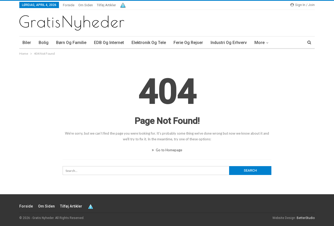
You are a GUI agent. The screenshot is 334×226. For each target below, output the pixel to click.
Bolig (44, 42)
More (259, 42)
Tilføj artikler (106, 5)
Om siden (85, 5)
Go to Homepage (167, 150)
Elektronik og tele (149, 42)
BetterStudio (306, 218)
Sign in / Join (302, 5)
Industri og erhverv (229, 42)
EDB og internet (109, 42)
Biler (26, 42)
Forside (68, 5)
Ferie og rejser (188, 42)
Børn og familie (71, 42)
